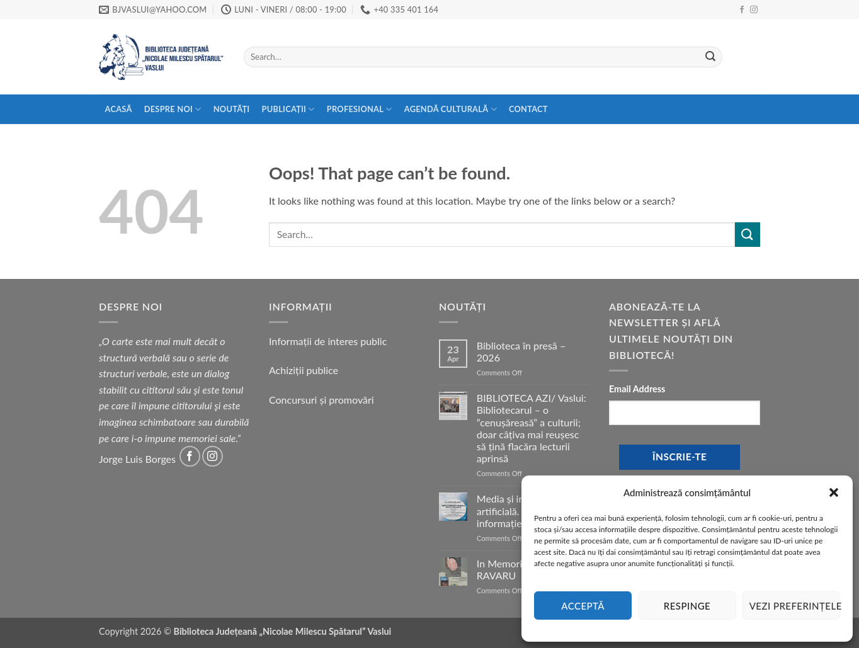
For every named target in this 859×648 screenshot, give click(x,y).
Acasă (118, 109)
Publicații (288, 109)
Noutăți (231, 109)
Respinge (687, 605)
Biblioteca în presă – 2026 (521, 351)
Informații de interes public (328, 341)
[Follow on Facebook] (742, 10)
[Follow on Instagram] (754, 10)
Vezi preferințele (794, 605)
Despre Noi (173, 109)
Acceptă (583, 605)
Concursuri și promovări (321, 400)
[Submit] (710, 57)
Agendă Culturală (450, 109)
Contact (528, 109)
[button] (834, 492)
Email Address (637, 389)
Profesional (359, 109)
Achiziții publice (303, 370)
